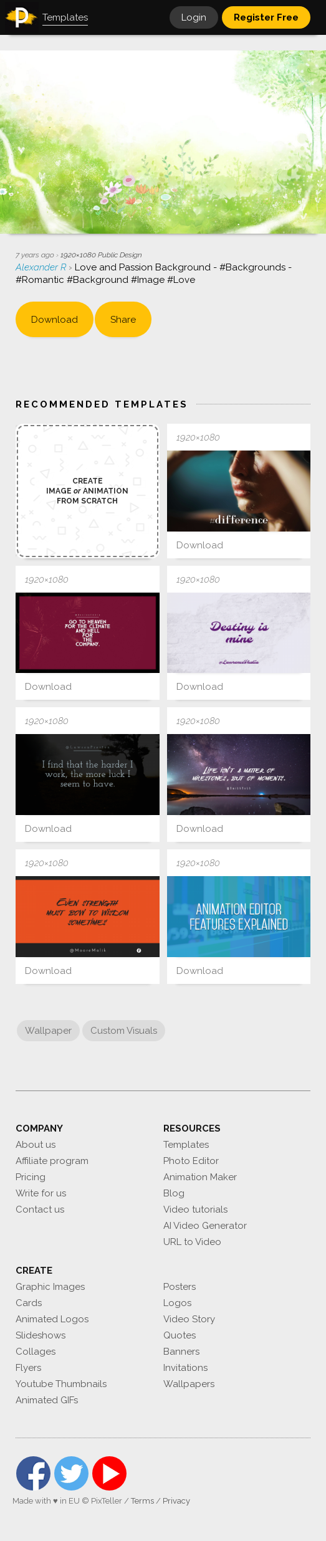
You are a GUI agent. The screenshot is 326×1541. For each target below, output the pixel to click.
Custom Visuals (123, 1030)
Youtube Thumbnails (61, 1384)
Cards (29, 1303)
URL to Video (192, 1242)
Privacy (176, 1500)
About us (35, 1144)
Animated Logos (52, 1319)
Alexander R (42, 267)
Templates (186, 1144)
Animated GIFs (47, 1400)
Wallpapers (188, 1384)
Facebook (33, 1473)
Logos (177, 1303)
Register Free (266, 17)
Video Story (189, 1319)
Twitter (71, 1473)
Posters (179, 1286)
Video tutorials (195, 1209)
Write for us (41, 1193)
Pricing (31, 1177)
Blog (174, 1193)
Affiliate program (52, 1160)
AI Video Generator (205, 1225)
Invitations (185, 1367)
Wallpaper (48, 1030)
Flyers (28, 1367)
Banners (181, 1351)
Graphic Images (50, 1286)
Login (193, 17)
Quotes (179, 1335)
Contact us (40, 1209)
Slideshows (40, 1335)
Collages (35, 1351)
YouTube (109, 1473)
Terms (142, 1500)
